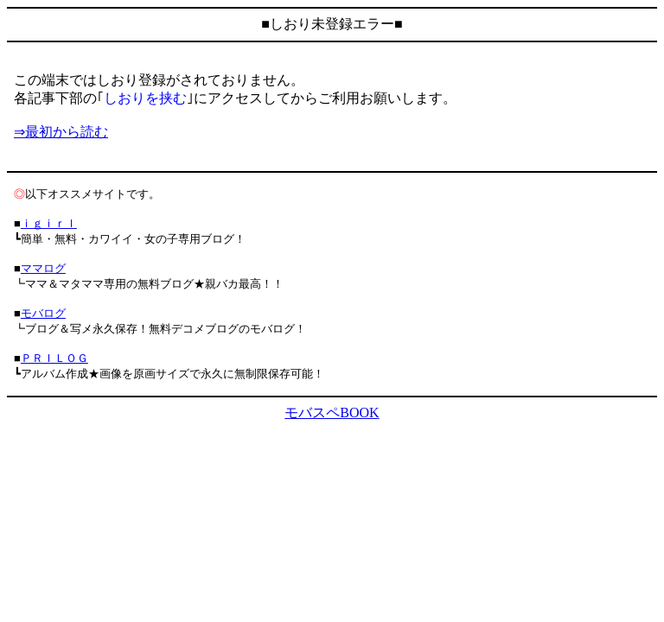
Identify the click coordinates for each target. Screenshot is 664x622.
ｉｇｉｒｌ (49, 223)
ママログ (43, 268)
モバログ (43, 313)
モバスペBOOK (331, 412)
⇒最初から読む (61, 131)
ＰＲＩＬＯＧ (54, 358)
